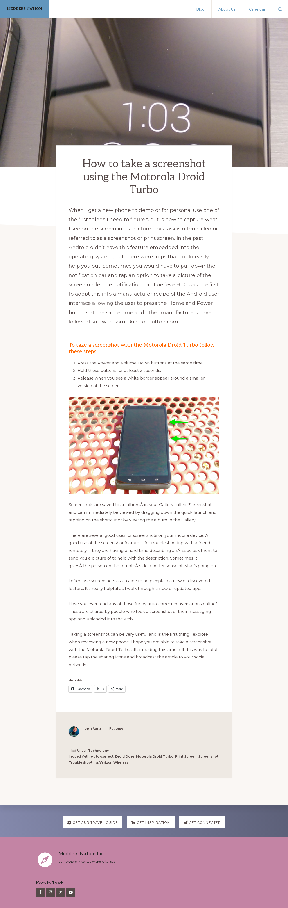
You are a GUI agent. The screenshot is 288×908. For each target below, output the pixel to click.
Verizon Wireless (113, 761)
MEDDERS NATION (24, 9)
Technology (98, 750)
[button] (280, 9)
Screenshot (208, 755)
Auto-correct (102, 755)
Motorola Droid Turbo (154, 755)
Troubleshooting (83, 761)
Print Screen (186, 755)
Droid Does (125, 755)
